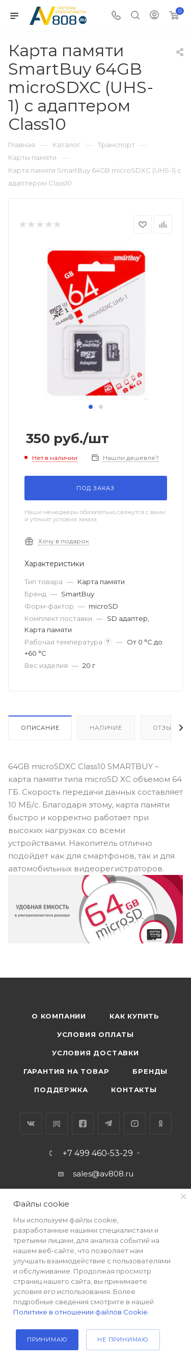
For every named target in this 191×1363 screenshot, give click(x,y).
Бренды (150, 1071)
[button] (91, 406)
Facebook (83, 1124)
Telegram (109, 1124)
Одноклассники (161, 1124)
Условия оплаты (95, 1034)
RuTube (57, 1124)
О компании (59, 1016)
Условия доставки (95, 1053)
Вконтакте (31, 1124)
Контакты (133, 1089)
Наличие (106, 727)
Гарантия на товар (66, 1071)
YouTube (135, 1124)
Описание (40, 727)
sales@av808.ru (103, 1174)
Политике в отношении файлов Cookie (80, 1312)
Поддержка (61, 1089)
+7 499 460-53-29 (98, 1153)
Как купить (134, 1016)
